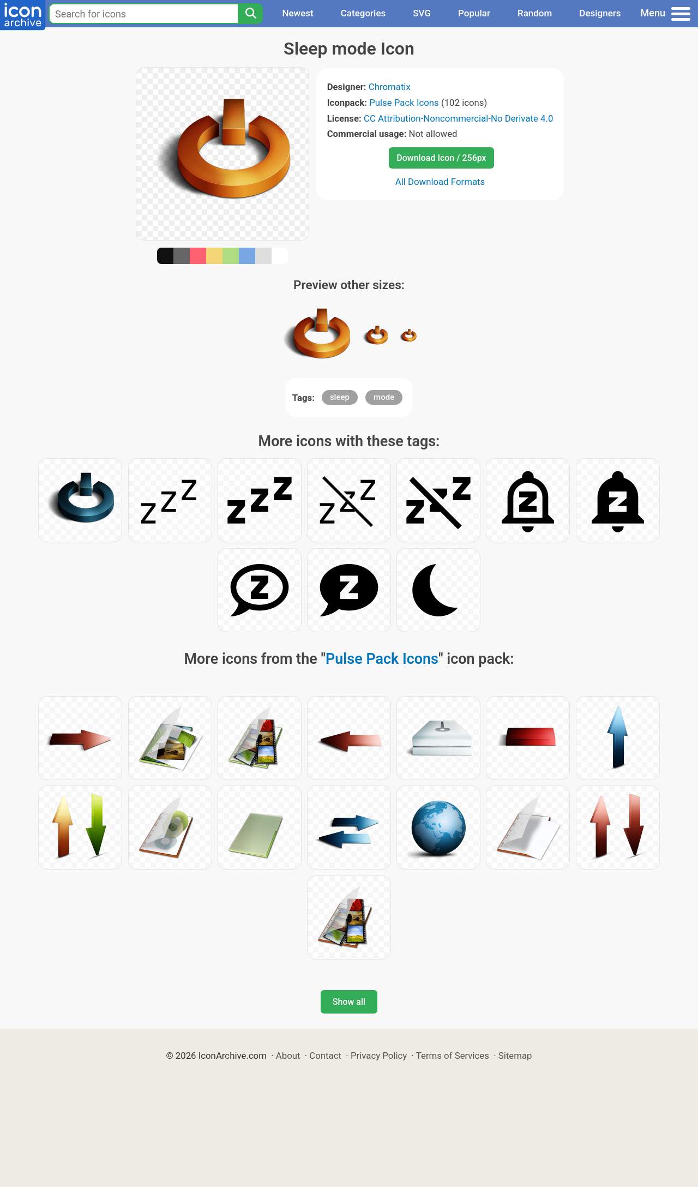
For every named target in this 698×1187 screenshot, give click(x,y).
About (288, 1055)
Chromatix (390, 86)
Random (535, 13)
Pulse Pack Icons (404, 102)
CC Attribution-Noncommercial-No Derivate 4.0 (458, 118)
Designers (600, 13)
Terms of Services (452, 1055)
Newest (297, 13)
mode (384, 397)
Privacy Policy (379, 1055)
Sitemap (515, 1055)
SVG (422, 13)
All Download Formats (440, 181)
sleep (340, 397)
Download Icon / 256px (441, 158)
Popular (474, 13)
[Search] (250, 13)
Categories (363, 13)
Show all (349, 1002)
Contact (325, 1055)
